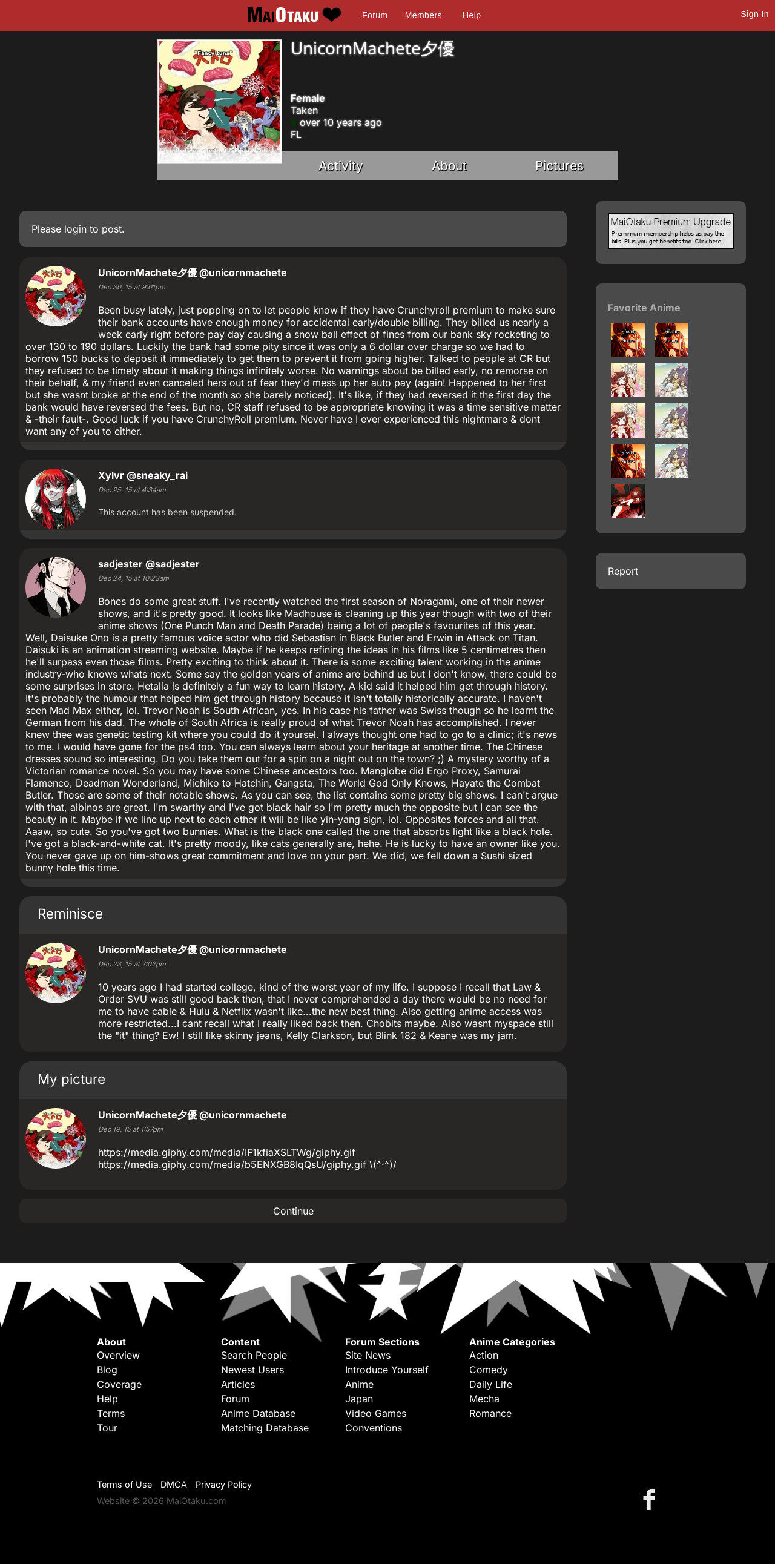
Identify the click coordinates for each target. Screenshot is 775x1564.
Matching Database (265, 1428)
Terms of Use (124, 1484)
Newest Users (252, 1370)
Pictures (559, 165)
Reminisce (70, 913)
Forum (375, 15)
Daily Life (490, 1384)
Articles (238, 1384)
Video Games (375, 1413)
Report (623, 571)
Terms (111, 1413)
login (75, 229)
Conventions (373, 1428)
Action (483, 1355)
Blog (107, 1370)
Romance (490, 1413)
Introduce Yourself (387, 1370)
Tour (107, 1428)
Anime (359, 1384)
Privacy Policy (224, 1484)
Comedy (488, 1370)
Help (472, 15)
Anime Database (258, 1413)
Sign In (755, 14)
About (449, 165)
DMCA (173, 1484)
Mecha (484, 1399)
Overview (118, 1355)
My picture (71, 1079)
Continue (293, 1211)
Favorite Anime (644, 308)
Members (423, 15)
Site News (368, 1355)
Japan (359, 1399)
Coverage (119, 1384)
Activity (340, 165)
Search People (254, 1355)
